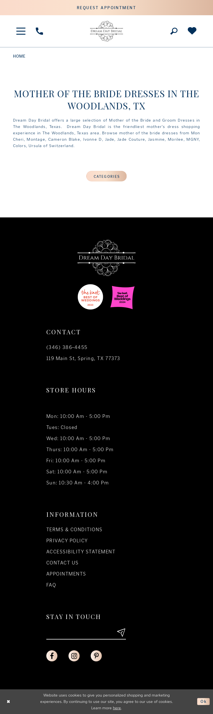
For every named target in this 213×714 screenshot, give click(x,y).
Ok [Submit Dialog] (204, 701)
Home (19, 56)
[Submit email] (121, 632)
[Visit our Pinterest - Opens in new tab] (96, 655)
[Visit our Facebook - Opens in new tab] (51, 655)
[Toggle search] (173, 31)
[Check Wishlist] (191, 31)
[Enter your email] (86, 632)
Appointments (66, 574)
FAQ (51, 585)
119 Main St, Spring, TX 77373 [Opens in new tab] (83, 358)
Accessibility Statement (80, 552)
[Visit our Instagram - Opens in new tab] (74, 655)
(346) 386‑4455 (67, 347)
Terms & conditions (74, 529)
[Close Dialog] (8, 702)
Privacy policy (67, 541)
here (117, 707)
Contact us (62, 563)
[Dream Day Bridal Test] (106, 31)
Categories (107, 176)
